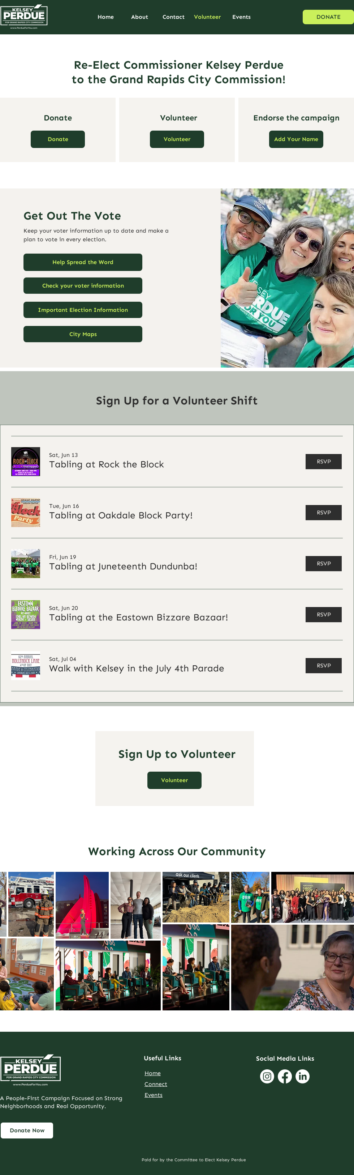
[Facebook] (285, 1076)
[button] (177, 139)
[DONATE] (328, 17)
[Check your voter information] (82, 285)
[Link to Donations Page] (58, 139)
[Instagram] (267, 1076)
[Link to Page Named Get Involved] (27, 1130)
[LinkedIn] (302, 1076)
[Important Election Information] (82, 310)
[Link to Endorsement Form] (296, 139)
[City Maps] (82, 334)
